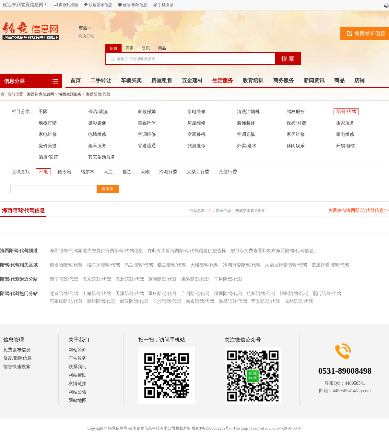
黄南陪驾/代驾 (162, 279)
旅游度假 (196, 145)
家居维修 (296, 134)
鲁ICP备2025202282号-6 (212, 428)
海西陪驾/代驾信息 (23, 210)
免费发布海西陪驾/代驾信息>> (358, 210)
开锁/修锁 (346, 145)
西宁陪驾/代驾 (64, 279)
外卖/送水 (246, 145)
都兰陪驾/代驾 (171, 265)
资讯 (146, 48)
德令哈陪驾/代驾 (66, 265)
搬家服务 (345, 123)
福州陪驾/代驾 (294, 293)
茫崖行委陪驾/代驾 (330, 265)
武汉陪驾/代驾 (134, 301)
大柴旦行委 (198, 171)
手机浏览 (165, 5)
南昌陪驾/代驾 (232, 301)
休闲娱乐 (296, 145)
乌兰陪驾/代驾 (138, 265)
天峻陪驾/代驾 (204, 265)
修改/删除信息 (135, 5)
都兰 (126, 171)
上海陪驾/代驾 (96, 293)
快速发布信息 (100, 5)
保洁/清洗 (98, 111)
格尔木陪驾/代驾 (103, 265)
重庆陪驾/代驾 (162, 293)
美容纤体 (147, 123)
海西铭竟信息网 (40, 94)
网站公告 (77, 392)
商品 (162, 48)
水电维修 (196, 111)
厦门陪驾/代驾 (326, 293)
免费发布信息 (16, 349)
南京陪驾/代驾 (200, 301)
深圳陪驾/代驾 (228, 293)
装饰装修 (246, 123)
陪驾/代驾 (346, 111)
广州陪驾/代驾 (195, 293)
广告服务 (77, 358)
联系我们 (77, 366)
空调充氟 (246, 134)
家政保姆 (147, 111)
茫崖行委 (228, 171)
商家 (130, 48)
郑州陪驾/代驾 (101, 301)
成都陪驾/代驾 (298, 301)
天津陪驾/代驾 (129, 293)
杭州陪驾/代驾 (261, 293)
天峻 (145, 171)
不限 (43, 111)
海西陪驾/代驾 (98, 94)
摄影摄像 (97, 123)
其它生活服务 (101, 157)
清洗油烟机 (248, 111)
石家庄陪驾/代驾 (66, 301)
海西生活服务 (70, 94)
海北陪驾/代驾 (129, 279)
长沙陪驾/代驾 (167, 301)
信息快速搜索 (16, 366)
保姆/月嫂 (296, 123)
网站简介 (77, 349)
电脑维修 (97, 134)
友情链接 (77, 383)
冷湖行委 (168, 171)
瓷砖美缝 (48, 145)
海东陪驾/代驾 (96, 279)
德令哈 (64, 171)
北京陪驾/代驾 (64, 293)
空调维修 (147, 134)
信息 (113, 48)
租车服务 (97, 145)
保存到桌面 (68, 5)
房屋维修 (196, 123)
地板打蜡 (48, 123)
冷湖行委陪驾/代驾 (242, 265)
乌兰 (108, 171)
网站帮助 (77, 375)
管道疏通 (147, 145)
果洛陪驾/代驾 (195, 279)
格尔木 (87, 171)
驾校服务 (296, 111)
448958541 (355, 383)
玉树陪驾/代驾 (228, 279)
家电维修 (48, 134)
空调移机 (196, 134)
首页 (75, 80)
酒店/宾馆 (48, 157)
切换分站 (86, 36)
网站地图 (77, 400)
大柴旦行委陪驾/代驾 (286, 265)
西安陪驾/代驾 (265, 301)
